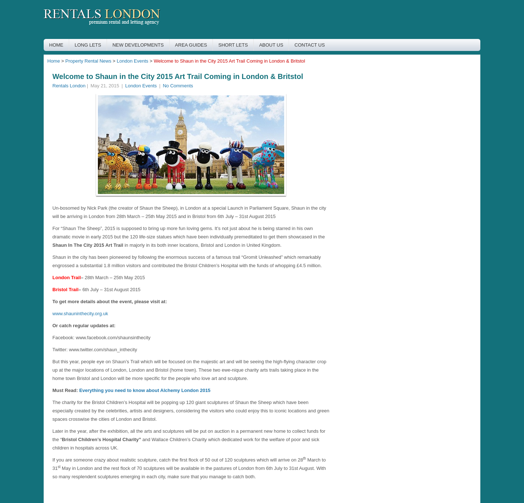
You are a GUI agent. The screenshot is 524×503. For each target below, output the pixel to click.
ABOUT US (271, 45)
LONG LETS (88, 45)
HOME (56, 45)
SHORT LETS (233, 45)
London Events (132, 61)
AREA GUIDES (191, 45)
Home (53, 61)
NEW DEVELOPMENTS (138, 45)
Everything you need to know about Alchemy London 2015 (145, 390)
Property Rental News (88, 61)
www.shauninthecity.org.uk (80, 313)
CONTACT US (309, 45)
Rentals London (69, 85)
